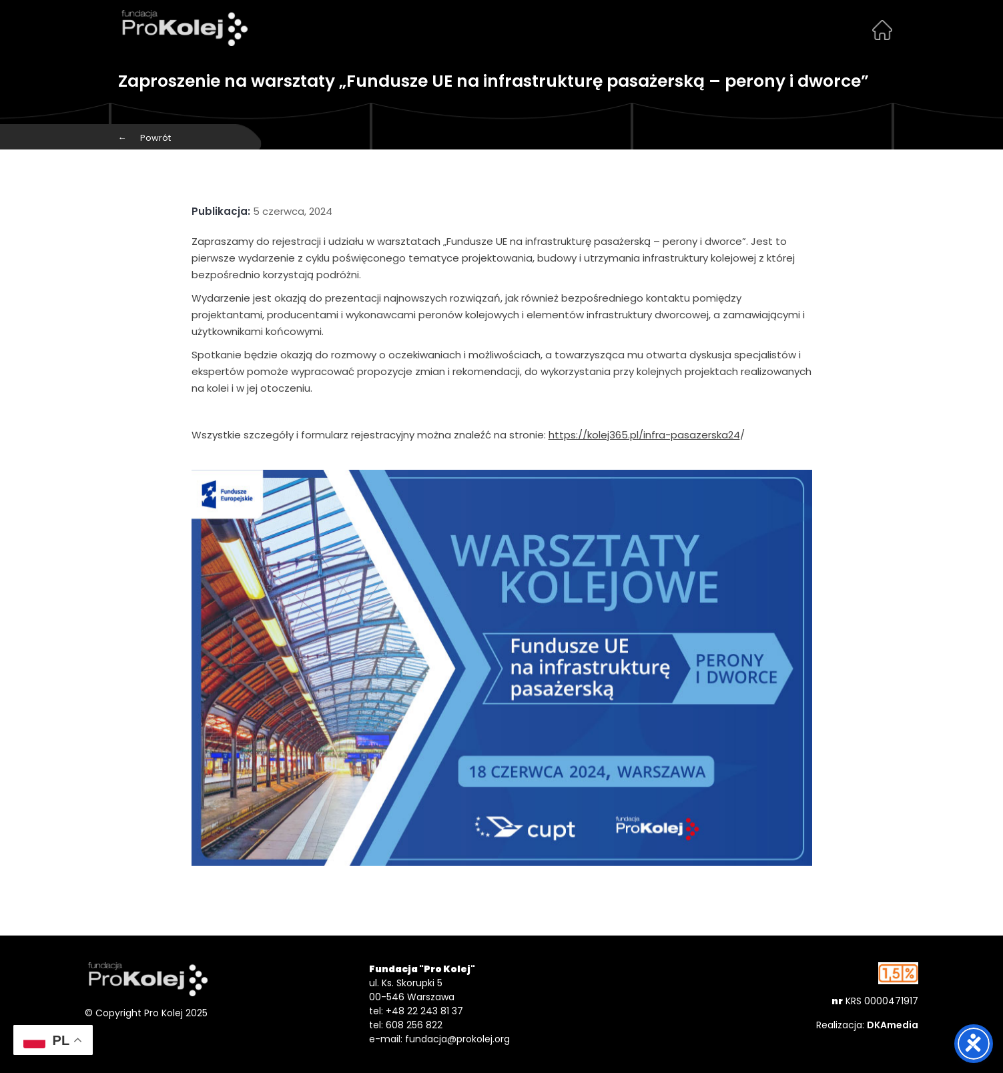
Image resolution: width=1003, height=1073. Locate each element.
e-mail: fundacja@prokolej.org (439, 1039)
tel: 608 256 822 (405, 1025)
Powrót (144, 137)
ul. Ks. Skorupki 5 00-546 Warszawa (411, 990)
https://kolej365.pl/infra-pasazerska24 (644, 435)
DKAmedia (892, 1025)
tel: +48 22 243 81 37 (416, 1011)
